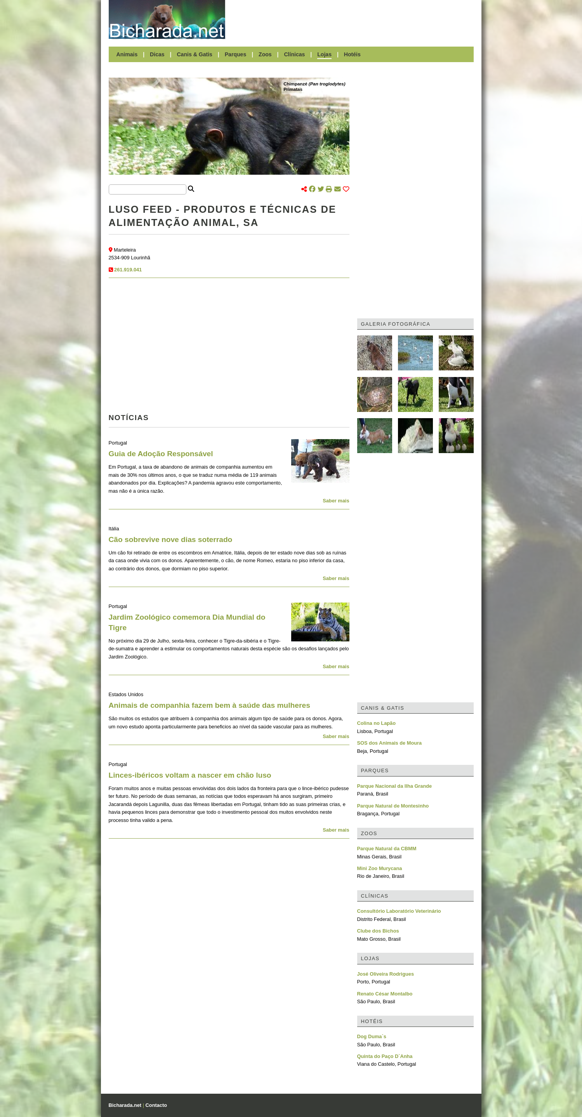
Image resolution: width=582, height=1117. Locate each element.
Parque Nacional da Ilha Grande (394, 786)
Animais (127, 54)
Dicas (157, 54)
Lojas (324, 54)
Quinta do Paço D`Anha (385, 1056)
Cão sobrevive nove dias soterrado (171, 539)
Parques (236, 54)
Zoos (265, 54)
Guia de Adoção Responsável (161, 454)
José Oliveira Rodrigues (385, 974)
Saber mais (336, 501)
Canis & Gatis (194, 54)
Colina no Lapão (376, 723)
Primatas (292, 89)
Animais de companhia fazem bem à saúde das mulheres (209, 705)
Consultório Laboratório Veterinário (399, 911)
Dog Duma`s (371, 1036)
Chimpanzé (314, 84)
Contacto (156, 1105)
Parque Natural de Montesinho (393, 806)
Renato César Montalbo (385, 994)
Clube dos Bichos (378, 931)
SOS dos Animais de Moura (389, 743)
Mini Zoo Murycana (379, 868)
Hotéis (352, 54)
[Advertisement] (353, 19)
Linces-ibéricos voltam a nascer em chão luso (190, 775)
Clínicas (294, 54)
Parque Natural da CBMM (387, 848)
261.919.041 (128, 270)
